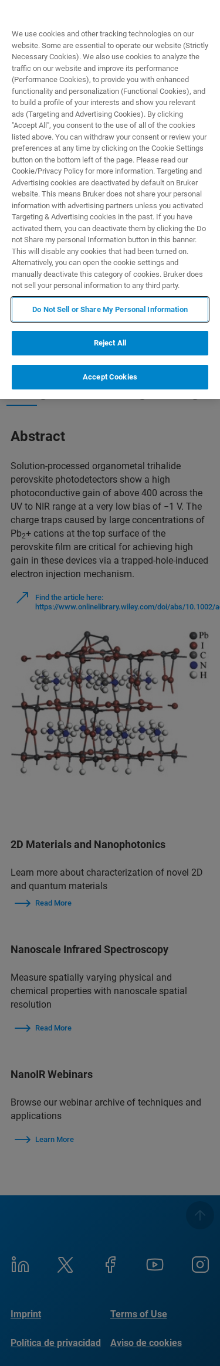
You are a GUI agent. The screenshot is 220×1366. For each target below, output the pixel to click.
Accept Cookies (110, 376)
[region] (110, 199)
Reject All (110, 342)
